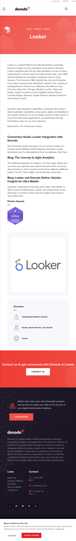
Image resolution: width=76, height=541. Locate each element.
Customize (12, 535)
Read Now (56, 172)
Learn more (21, 416)
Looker (25, 338)
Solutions (11, 483)
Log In (74, 1)
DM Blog (65, 1)
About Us (11, 477)
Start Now (62, 152)
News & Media (14, 487)
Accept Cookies (31, 535)
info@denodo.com (38, 485)
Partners (37, 29)
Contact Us (38, 371)
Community (55, 1)
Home (29, 29)
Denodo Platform (15, 480)
